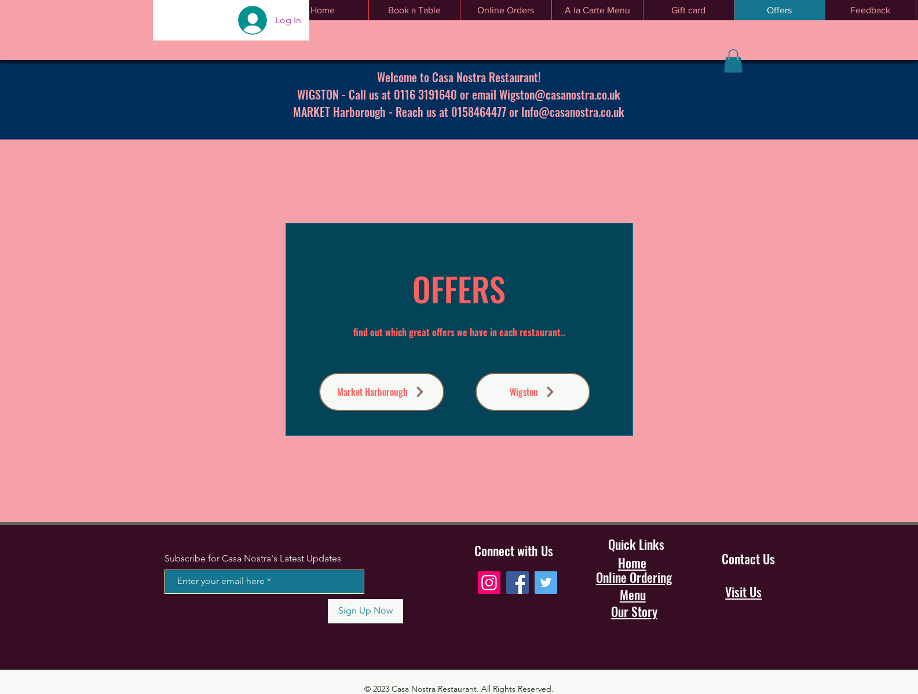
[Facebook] (517, 582)
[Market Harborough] (381, 392)
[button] (733, 61)
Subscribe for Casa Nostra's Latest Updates (252, 558)
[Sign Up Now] (365, 611)
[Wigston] (533, 392)
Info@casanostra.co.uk (572, 111)
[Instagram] (489, 582)
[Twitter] (546, 582)
